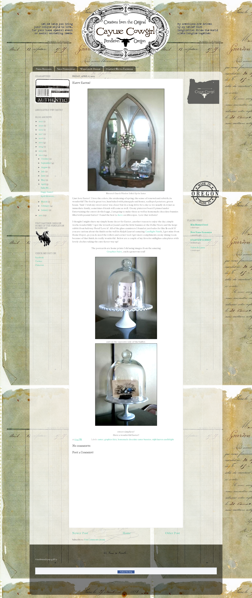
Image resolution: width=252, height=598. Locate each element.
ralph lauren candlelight (163, 439)
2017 (41, 134)
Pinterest (39, 265)
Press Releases (44, 69)
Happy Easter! (47, 192)
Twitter (38, 261)
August (44, 167)
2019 (41, 130)
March (44, 202)
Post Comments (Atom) (94, 539)
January (45, 210)
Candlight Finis (152, 231)
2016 (41, 138)
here (120, 215)
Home (127, 533)
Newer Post (80, 533)
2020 (41, 125)
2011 (41, 215)
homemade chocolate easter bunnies (134, 439)
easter (100, 439)
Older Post (172, 533)
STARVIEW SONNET (200, 240)
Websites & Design (90, 69)
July (43, 171)
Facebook (39, 257)
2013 (41, 151)
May (43, 180)
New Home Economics (201, 232)
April (43, 184)
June (43, 176)
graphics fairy (110, 439)
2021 (41, 121)
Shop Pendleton (66, 69)
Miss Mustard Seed (199, 225)
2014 (41, 146)
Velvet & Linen (197, 247)
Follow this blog (126, 572)
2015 (41, 142)
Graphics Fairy (114, 251)
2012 (41, 155)
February (45, 206)
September (46, 163)
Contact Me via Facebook (119, 69)
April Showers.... (48, 196)
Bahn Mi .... (46, 188)
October (45, 159)
